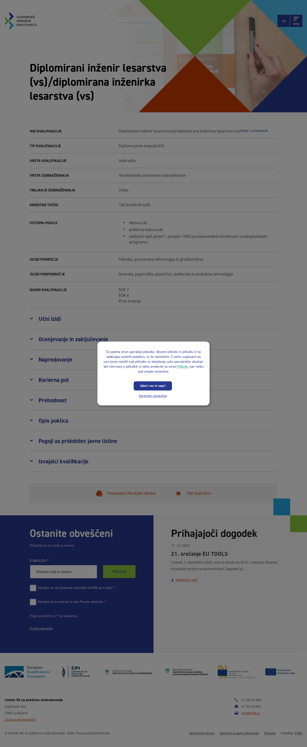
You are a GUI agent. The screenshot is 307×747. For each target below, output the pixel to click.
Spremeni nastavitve (153, 396)
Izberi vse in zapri (152, 386)
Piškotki (182, 366)
